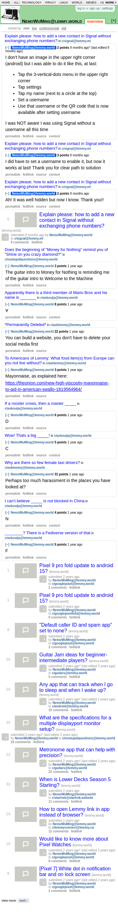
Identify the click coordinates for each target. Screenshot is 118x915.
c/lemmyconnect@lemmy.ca (73, 827)
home (6, 2)
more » (110, 2)
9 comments (20, 242)
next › (23, 900)
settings (107, 8)
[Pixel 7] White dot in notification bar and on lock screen (75, 871)
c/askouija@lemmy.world (59, 297)
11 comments (58, 801)
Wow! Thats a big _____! (27, 435)
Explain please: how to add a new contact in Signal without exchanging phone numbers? (76, 220)
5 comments (57, 677)
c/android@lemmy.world (70, 706)
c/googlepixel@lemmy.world (73, 584)
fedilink (28, 136)
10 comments (58, 710)
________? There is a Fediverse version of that (47, 532)
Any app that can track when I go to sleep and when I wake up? (76, 687)
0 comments (57, 617)
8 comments (57, 861)
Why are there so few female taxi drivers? (42, 462)
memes (91, 2)
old (63, 28)
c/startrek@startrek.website (72, 797)
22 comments (58, 772)
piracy (50, 2)
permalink (12, 136)
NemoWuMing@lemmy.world (52, 21)
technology (32, 2)
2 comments (57, 587)
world (77, 2)
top (34, 28)
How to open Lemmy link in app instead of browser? (74, 812)
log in (81, 8)
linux (63, 2)
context (54, 136)
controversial (49, 28)
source (41, 136)
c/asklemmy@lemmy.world (70, 325)
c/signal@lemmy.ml (76, 41)
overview (95, 21)
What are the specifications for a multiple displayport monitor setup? (75, 723)
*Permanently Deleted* (25, 324)
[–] (7, 47)
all (16, 2)
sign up (94, 8)
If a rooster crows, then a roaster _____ (40, 403)
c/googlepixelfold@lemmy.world (76, 613)
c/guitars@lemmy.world (69, 673)
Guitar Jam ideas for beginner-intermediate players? (73, 657)
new (26, 28)
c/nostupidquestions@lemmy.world (31, 259)
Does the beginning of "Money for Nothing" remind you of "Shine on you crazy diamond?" (56, 252)
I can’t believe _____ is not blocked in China (45, 500)
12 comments (58, 831)
